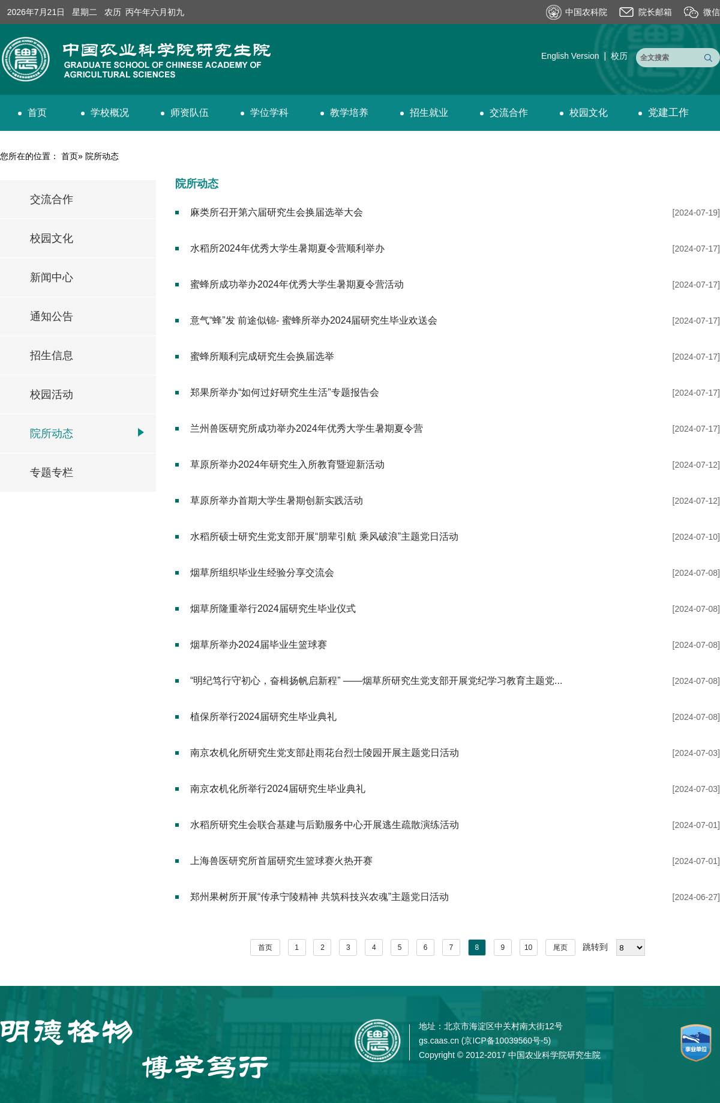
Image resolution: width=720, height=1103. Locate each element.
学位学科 (265, 112)
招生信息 (51, 355)
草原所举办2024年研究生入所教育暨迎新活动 (287, 464)
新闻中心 (51, 277)
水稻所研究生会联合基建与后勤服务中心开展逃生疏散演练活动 (324, 825)
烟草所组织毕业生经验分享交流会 (262, 572)
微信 (711, 12)
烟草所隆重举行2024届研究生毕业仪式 (273, 608)
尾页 (560, 947)
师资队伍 (185, 112)
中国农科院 (586, 12)
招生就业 (424, 112)
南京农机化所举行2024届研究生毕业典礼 (277, 789)
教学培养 (344, 112)
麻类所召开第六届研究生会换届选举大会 (276, 212)
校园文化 (584, 112)
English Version (570, 56)
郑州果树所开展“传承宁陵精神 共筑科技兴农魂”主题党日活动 (319, 897)
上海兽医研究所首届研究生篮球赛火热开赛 (281, 861)
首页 (32, 112)
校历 (619, 56)
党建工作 (663, 112)
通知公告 (51, 316)
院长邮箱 (655, 12)
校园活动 (51, 394)
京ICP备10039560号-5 (506, 1040)
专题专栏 (51, 473)
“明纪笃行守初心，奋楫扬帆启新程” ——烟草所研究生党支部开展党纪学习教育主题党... (376, 680)
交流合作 (504, 112)
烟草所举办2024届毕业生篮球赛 (258, 644)
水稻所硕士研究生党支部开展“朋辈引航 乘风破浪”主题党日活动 (324, 536)
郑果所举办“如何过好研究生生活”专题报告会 (284, 392)
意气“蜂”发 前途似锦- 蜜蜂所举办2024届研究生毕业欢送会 (313, 320)
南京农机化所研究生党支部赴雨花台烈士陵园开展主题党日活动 (324, 753)
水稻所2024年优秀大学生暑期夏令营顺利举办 (287, 248)
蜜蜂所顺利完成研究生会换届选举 (262, 356)
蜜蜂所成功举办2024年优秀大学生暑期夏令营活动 (297, 284)
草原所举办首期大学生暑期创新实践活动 (276, 500)
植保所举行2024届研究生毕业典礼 (263, 717)
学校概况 (105, 112)
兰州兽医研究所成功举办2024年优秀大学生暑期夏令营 (306, 428)
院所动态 (51, 434)
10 (528, 947)
